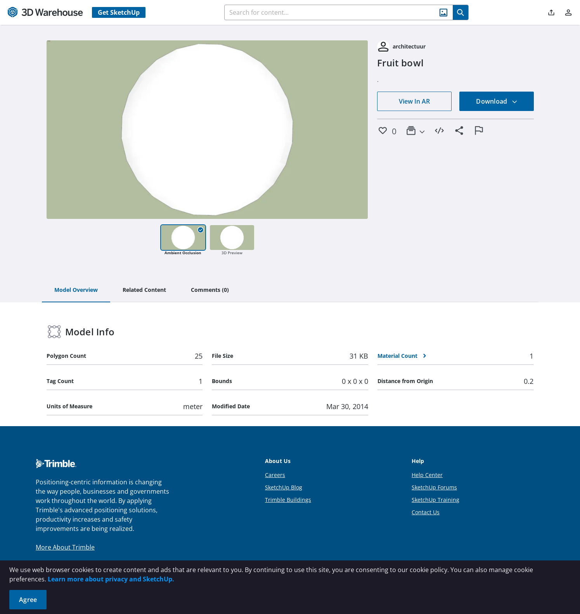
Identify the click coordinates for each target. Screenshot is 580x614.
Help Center (427, 475)
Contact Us (426, 512)
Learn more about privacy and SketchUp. (111, 579)
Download (496, 101)
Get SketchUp (119, 12)
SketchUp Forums (434, 487)
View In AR (414, 101)
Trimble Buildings (288, 499)
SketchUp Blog (283, 487)
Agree (28, 599)
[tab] (76, 290)
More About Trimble (65, 547)
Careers (275, 475)
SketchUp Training (435, 499)
